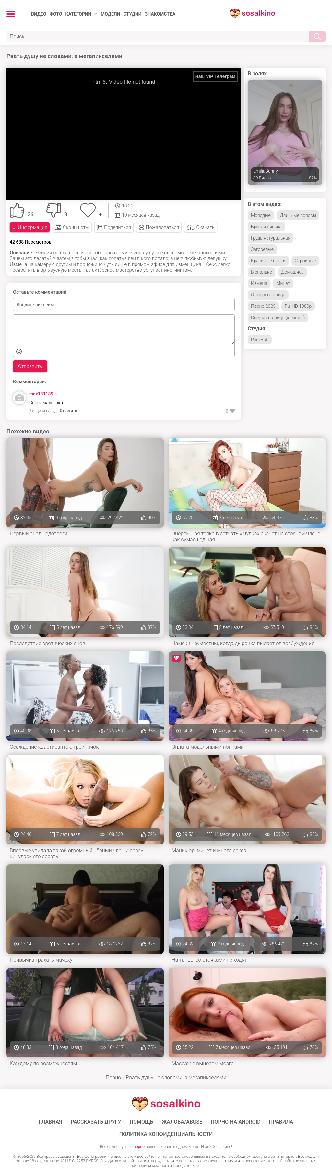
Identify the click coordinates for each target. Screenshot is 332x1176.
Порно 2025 (263, 306)
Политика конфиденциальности (166, 1134)
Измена (259, 283)
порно (139, 1147)
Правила (281, 1122)
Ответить (68, 410)
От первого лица (268, 294)
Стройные (305, 260)
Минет (283, 283)
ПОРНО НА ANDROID (236, 1122)
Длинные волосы (298, 215)
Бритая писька (266, 226)
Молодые (261, 215)
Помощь (141, 1122)
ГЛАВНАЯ (50, 1122)
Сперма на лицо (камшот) (278, 317)
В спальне (261, 272)
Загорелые (262, 249)
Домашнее (292, 272)
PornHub (259, 339)
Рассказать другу (96, 1122)
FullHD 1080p (298, 306)
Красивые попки (268, 260)
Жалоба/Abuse (182, 1122)
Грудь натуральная (270, 238)
